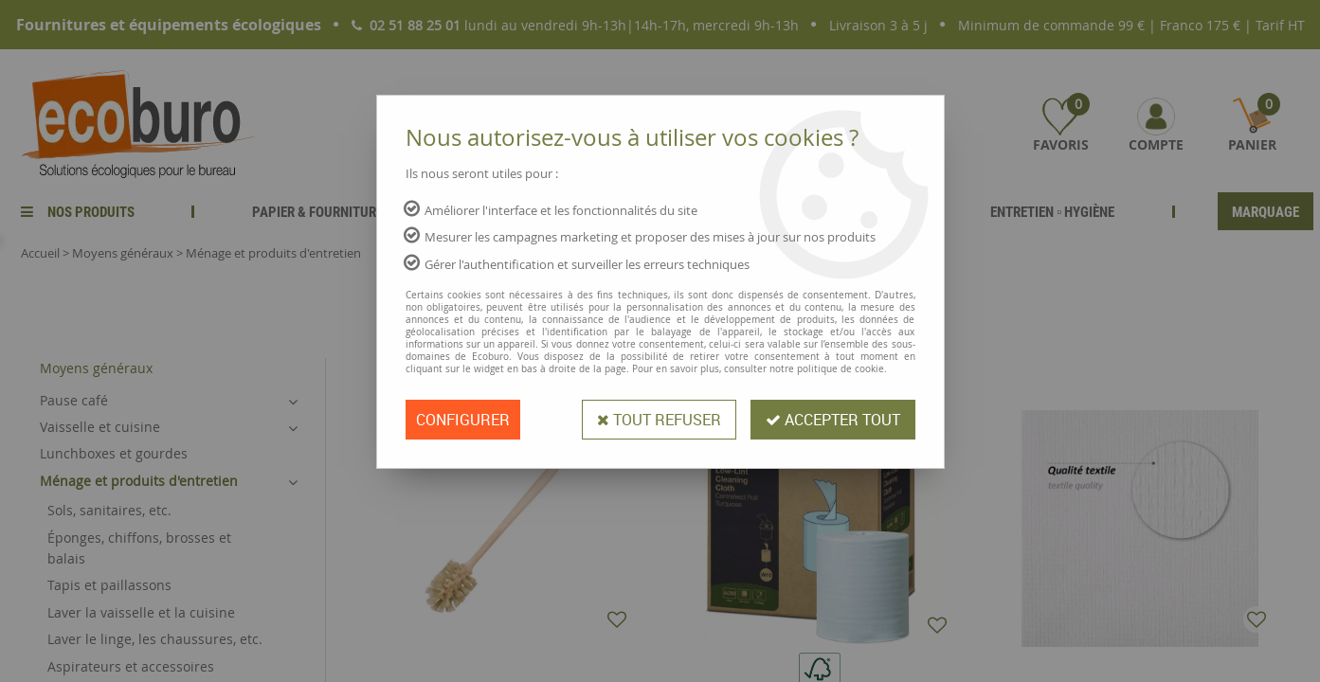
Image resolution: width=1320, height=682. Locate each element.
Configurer (463, 419)
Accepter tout (833, 419)
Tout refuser (659, 419)
